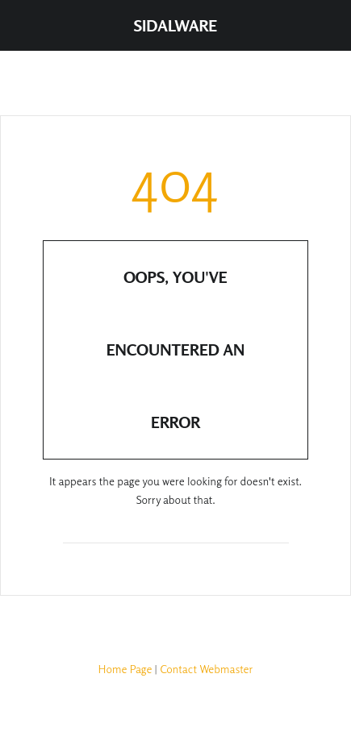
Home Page (125, 669)
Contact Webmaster (206, 669)
